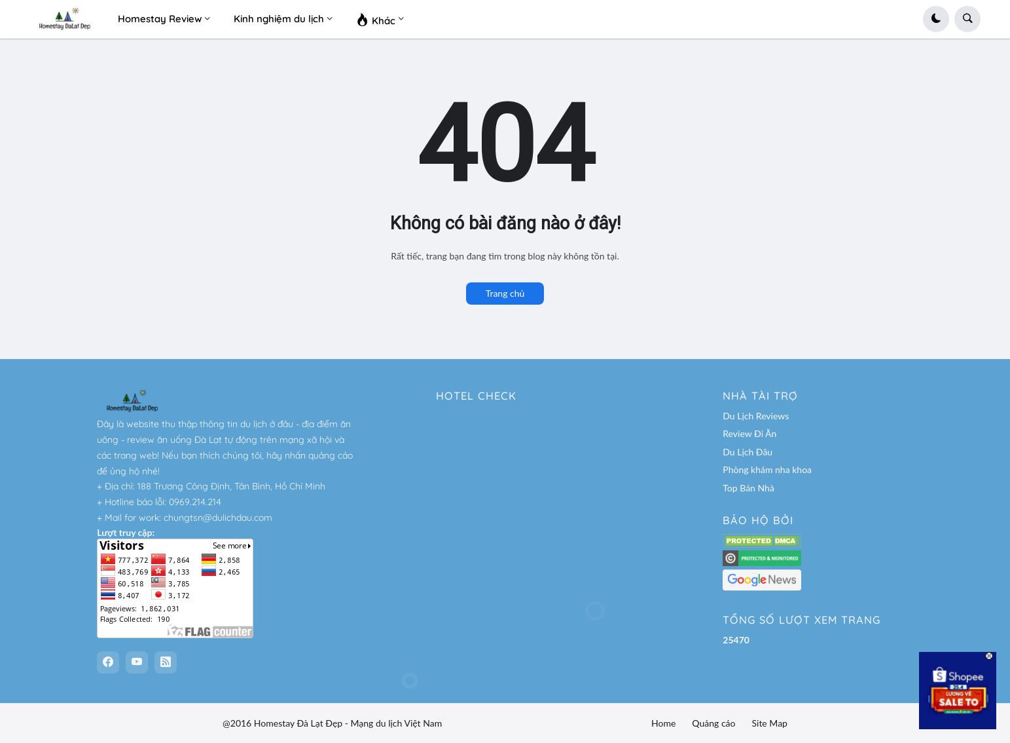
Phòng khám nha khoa (767, 469)
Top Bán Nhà (748, 487)
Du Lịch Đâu (747, 451)
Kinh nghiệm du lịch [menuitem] (279, 18)
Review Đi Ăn (749, 433)
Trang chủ (505, 293)
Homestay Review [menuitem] (160, 18)
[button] (936, 19)
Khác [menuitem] (375, 19)
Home (663, 723)
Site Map (769, 723)
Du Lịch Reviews (756, 415)
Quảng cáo (713, 723)
